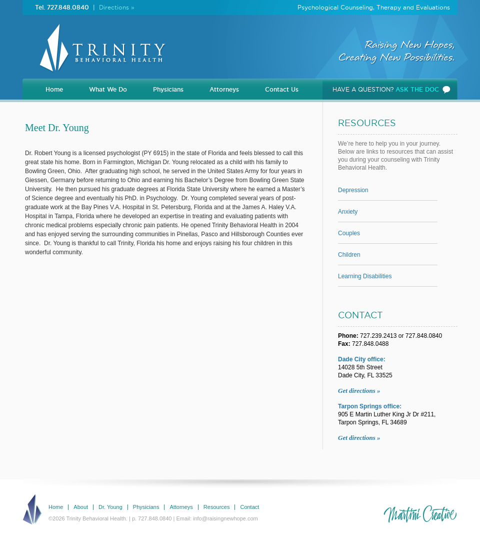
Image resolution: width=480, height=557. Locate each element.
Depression (353, 190)
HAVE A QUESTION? (385, 89)
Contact (249, 507)
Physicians (168, 89)
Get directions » (359, 390)
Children (349, 255)
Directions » (116, 7)
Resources (217, 507)
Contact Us (281, 89)
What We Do (108, 89)
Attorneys (224, 89)
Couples (349, 233)
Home (54, 89)
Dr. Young (110, 507)
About (81, 507)
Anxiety (348, 212)
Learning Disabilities (365, 276)
